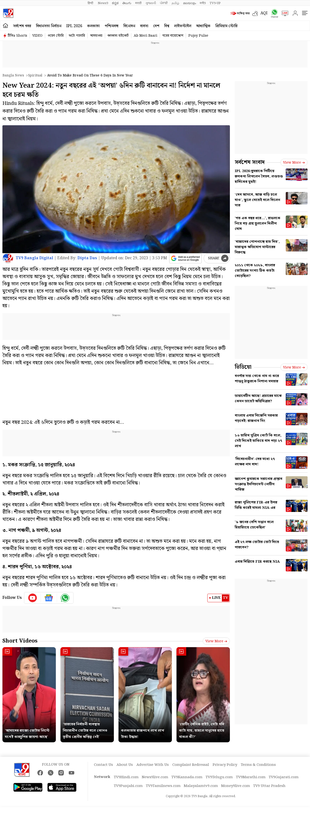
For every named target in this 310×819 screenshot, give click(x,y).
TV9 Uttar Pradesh (269, 786)
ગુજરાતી (150, 3)
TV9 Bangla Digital (34, 258)
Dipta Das (87, 258)
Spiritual (35, 75)
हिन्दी (91, 3)
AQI (264, 13)
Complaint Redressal (190, 765)
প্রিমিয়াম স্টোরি (226, 26)
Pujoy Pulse (198, 35)
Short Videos (19, 641)
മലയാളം (189, 3)
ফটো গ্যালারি (77, 35)
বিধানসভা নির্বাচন (48, 26)
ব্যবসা (144, 26)
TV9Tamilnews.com (163, 786)
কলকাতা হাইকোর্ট (118, 35)
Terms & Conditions (258, 765)
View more (216, 641)
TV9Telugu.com (219, 777)
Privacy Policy (225, 765)
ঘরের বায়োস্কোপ (172, 35)
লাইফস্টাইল (182, 26)
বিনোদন (129, 26)
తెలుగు (126, 3)
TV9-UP (215, 3)
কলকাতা (93, 26)
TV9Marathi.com (251, 777)
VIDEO (37, 35)
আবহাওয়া (96, 35)
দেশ (156, 26)
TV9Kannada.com (186, 777)
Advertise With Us (152, 765)
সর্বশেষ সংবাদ (250, 162)
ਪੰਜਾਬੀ (164, 3)
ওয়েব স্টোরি (56, 35)
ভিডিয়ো (243, 367)
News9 (103, 3)
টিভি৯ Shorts (17, 35)
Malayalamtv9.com (201, 786)
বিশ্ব (166, 26)
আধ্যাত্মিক (203, 26)
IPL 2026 (74, 26)
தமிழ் (175, 3)
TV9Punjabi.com (128, 786)
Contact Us (103, 765)
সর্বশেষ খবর (22, 26)
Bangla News (13, 75)
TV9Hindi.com (126, 777)
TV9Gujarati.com (284, 777)
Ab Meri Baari (145, 35)
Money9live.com (235, 786)
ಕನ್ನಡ (115, 3)
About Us (125, 765)
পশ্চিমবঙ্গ (111, 26)
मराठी (138, 3)
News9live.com (155, 777)
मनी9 (203, 3)
